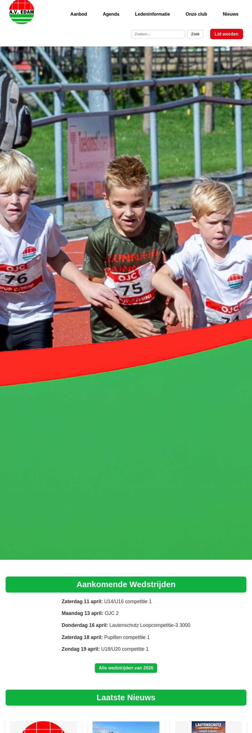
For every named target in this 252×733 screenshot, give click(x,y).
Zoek (195, 34)
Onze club (196, 14)
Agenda (111, 14)
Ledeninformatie (152, 14)
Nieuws (231, 14)
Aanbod (78, 14)
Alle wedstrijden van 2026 (126, 668)
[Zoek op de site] (158, 34)
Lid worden (227, 34)
